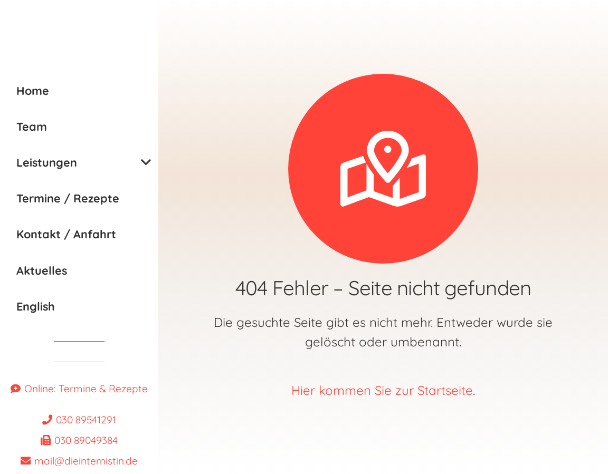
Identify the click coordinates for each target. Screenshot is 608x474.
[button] (146, 162)
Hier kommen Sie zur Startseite (382, 390)
